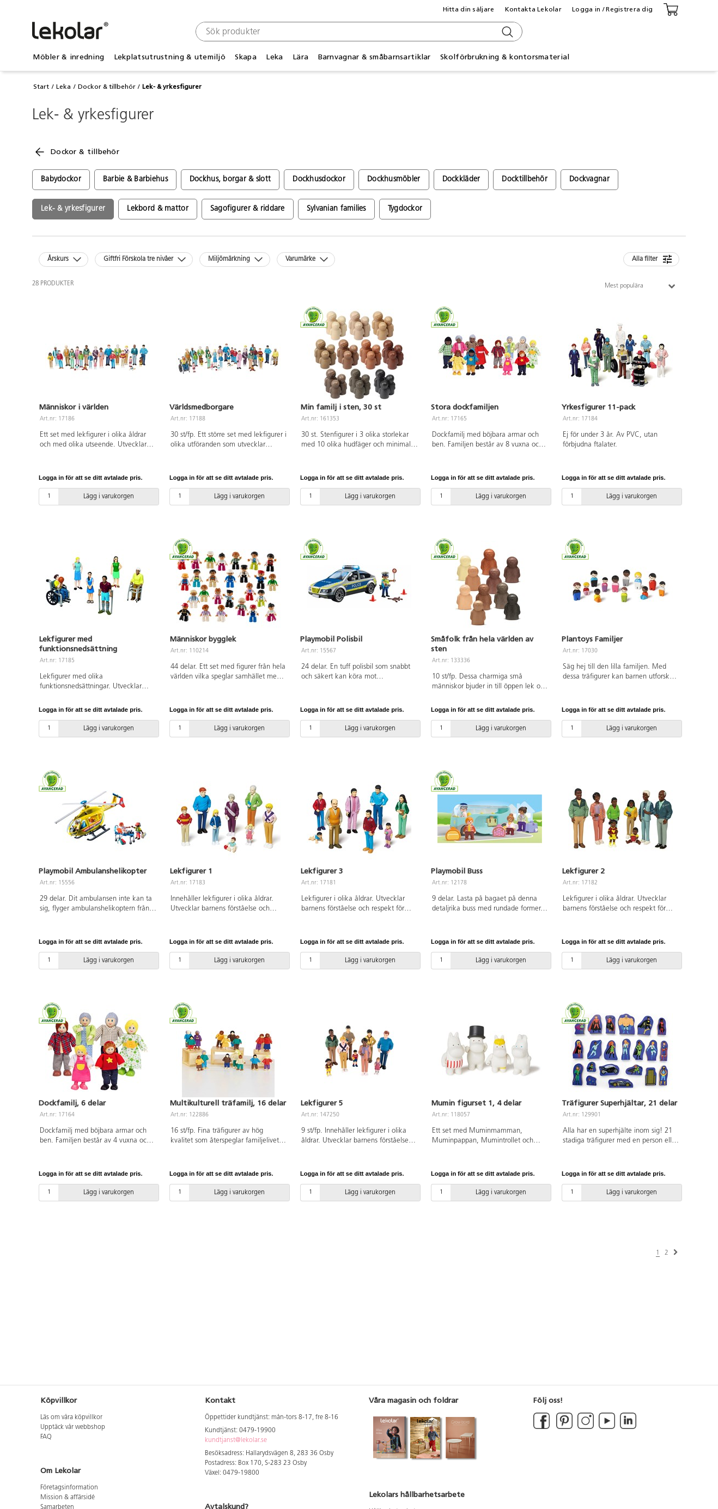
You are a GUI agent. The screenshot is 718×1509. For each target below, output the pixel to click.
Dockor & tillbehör (107, 86)
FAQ (46, 1437)
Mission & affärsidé (67, 1497)
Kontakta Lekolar (533, 9)
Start (41, 86)
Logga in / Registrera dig (612, 9)
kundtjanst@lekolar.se (236, 1440)
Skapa (245, 57)
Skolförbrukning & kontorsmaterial (504, 57)
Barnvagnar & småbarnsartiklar (374, 57)
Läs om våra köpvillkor (71, 1417)
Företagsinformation (69, 1487)
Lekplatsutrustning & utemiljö (170, 57)
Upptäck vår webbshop (72, 1427)
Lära (300, 57)
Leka (274, 57)
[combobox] (357, 31)
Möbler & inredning (68, 57)
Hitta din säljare (469, 9)
